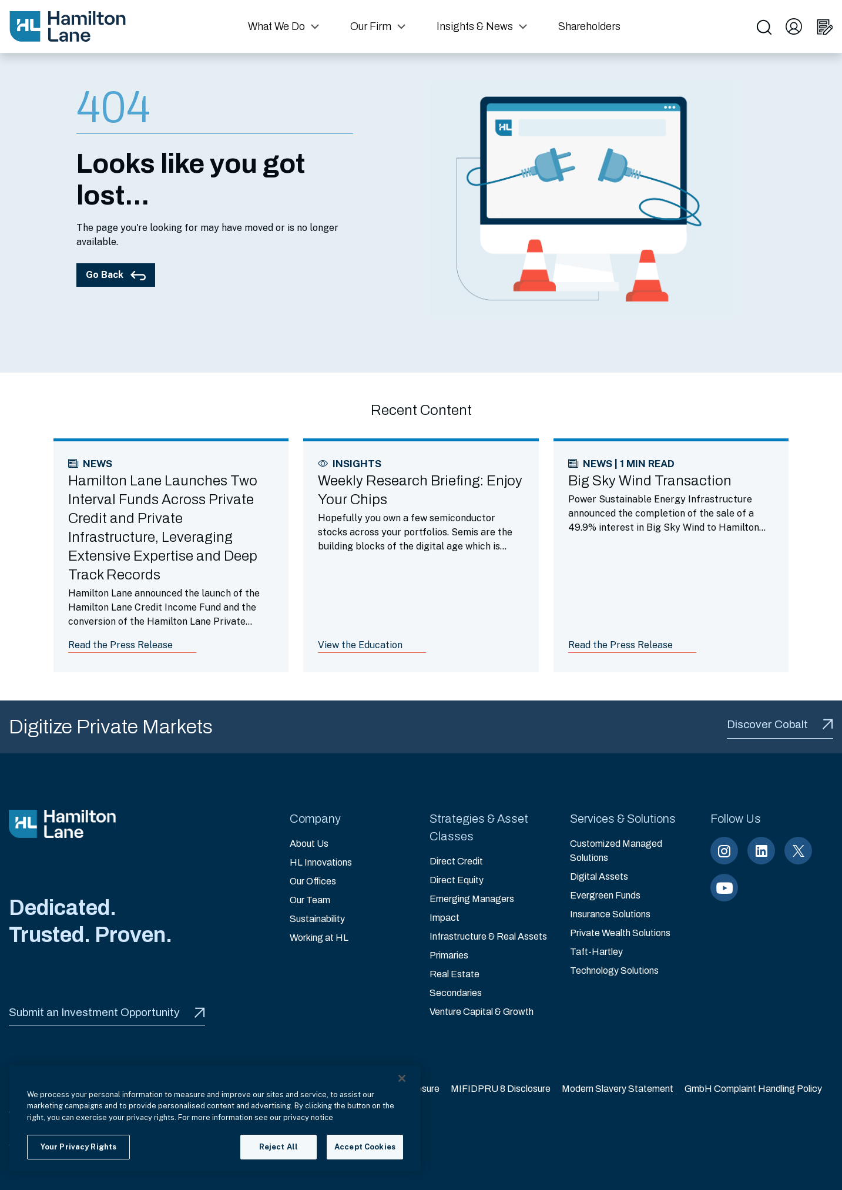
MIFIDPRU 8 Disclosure (501, 1089)
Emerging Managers (472, 899)
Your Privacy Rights (78, 1146)
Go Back (116, 274)
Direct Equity (457, 880)
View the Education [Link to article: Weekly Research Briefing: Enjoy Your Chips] (360, 645)
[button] (285, 26)
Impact (444, 918)
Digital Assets (599, 876)
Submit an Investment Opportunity (107, 1012)
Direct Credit (456, 861)
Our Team (310, 900)
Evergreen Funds (605, 895)
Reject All (278, 1146)
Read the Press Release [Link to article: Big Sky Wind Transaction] (620, 645)
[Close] (402, 1078)
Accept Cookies (364, 1146)
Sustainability (317, 919)
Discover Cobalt (780, 724)
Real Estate (454, 974)
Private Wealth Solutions (620, 933)
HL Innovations (321, 862)
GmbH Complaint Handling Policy (753, 1089)
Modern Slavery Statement (617, 1089)
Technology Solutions (614, 971)
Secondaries (456, 993)
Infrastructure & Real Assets (488, 936)
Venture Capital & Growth (482, 1012)
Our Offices (313, 881)
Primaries (449, 955)
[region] (215, 1118)
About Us (309, 844)
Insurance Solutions (610, 914)
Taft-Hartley (596, 952)
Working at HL (319, 938)
